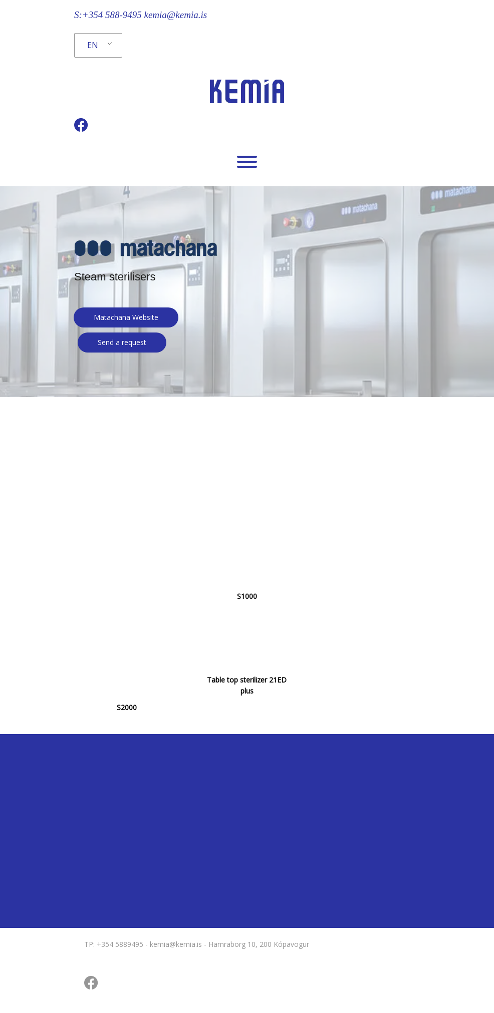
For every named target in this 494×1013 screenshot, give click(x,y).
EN (92, 45)
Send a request (122, 342)
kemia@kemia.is (175, 15)
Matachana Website (126, 317)
